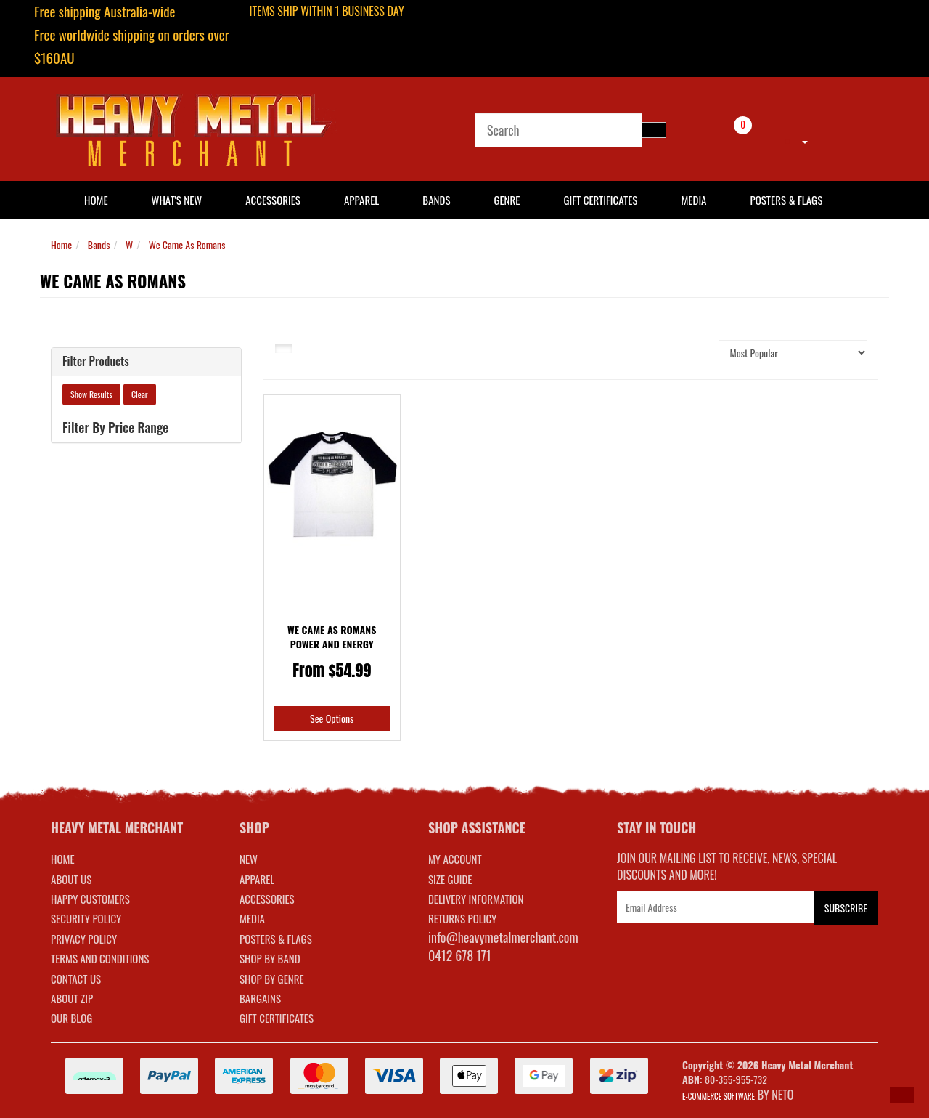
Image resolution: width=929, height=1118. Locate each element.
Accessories (272, 200)
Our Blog (71, 1018)
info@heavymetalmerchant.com (503, 937)
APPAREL (257, 879)
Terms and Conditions (100, 958)
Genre (507, 200)
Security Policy (86, 918)
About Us (71, 879)
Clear (139, 394)
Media (693, 200)
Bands (436, 200)
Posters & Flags (786, 200)
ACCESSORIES (267, 899)
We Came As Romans (187, 244)
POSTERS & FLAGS (276, 939)
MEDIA (252, 918)
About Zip (72, 998)
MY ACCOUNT (455, 859)
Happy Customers (90, 899)
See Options (331, 718)
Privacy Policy (84, 939)
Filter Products (95, 361)
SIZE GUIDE (450, 879)
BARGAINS (260, 998)
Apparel (361, 200)
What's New (177, 200)
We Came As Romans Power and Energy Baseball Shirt (331, 643)
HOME (96, 200)
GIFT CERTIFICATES (277, 1018)
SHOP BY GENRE (272, 979)
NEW (249, 859)
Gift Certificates (600, 200)
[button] (902, 1095)
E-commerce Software (718, 1096)
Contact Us (76, 979)
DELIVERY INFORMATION (476, 899)
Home (61, 244)
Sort (692, 352)
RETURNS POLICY (462, 918)
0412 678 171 (459, 955)
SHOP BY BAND (270, 958)
